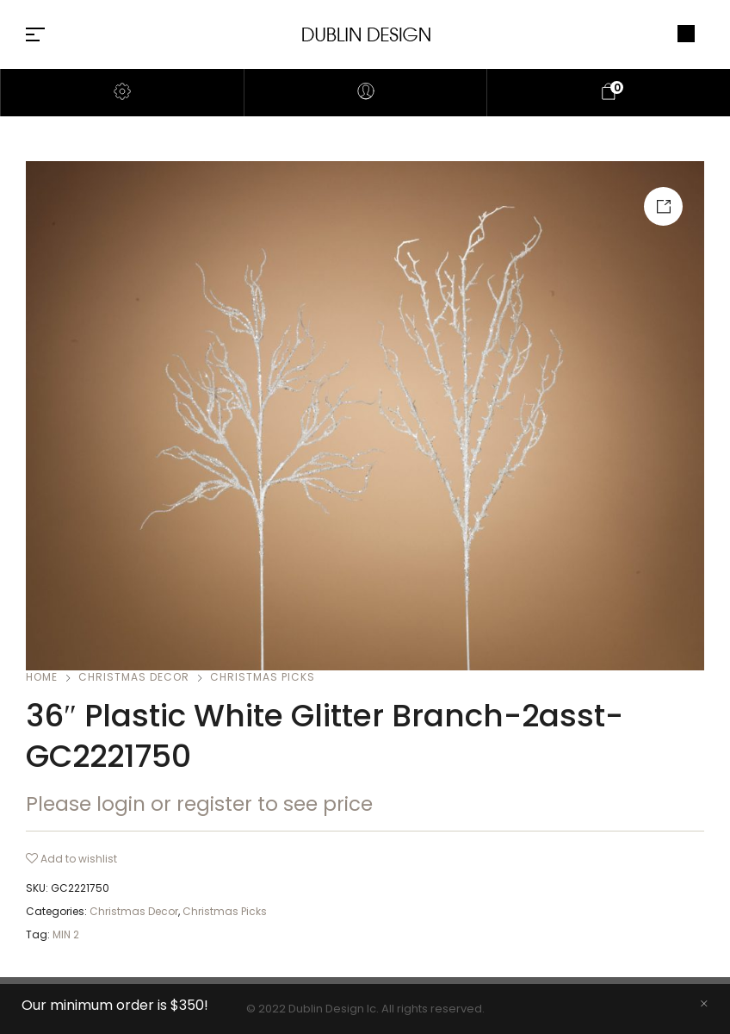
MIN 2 (66, 934)
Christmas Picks (262, 677)
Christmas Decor (133, 677)
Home (42, 677)
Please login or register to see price (199, 804)
